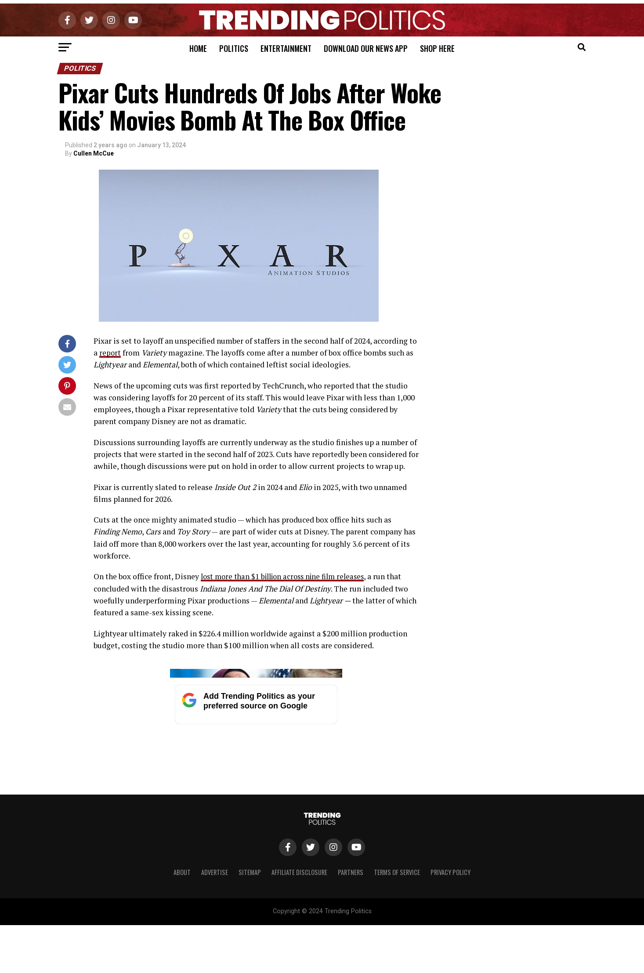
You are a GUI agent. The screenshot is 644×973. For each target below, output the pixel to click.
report (110, 353)
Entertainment (285, 48)
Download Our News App (366, 48)
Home (198, 48)
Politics (233, 48)
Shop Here (437, 48)
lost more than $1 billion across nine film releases (288, 576)
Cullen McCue (93, 153)
